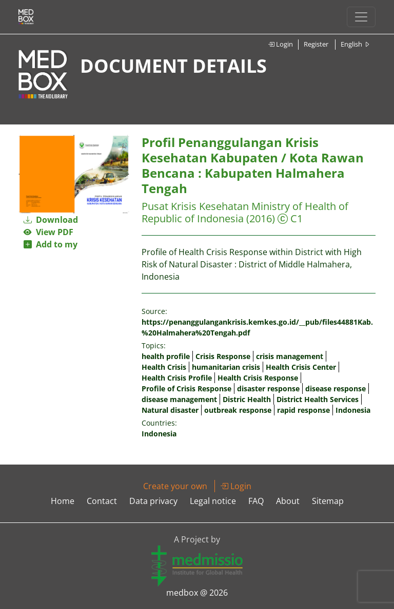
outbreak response (237, 410)
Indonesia (353, 410)
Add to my (50, 244)
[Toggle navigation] (361, 17)
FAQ (256, 501)
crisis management (289, 356)
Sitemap (328, 501)
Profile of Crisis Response (186, 388)
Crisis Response (222, 356)
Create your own (175, 486)
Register (316, 44)
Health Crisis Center (301, 367)
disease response (335, 388)
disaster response (268, 388)
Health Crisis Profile (177, 378)
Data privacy (153, 501)
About (288, 501)
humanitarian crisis (226, 367)
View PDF (48, 232)
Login (280, 44)
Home (62, 501)
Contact (102, 501)
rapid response (303, 410)
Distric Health (247, 399)
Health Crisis (164, 367)
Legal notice (213, 501)
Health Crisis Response (258, 378)
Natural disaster (170, 410)
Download (51, 219)
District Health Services (318, 399)
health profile (166, 356)
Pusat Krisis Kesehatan (195, 206)
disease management (179, 399)
